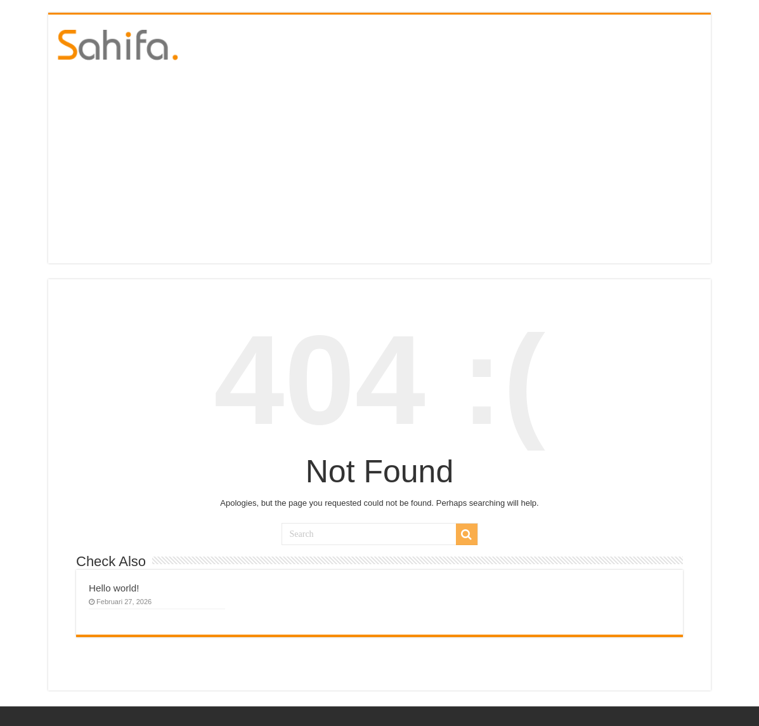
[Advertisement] (379, 168)
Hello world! (114, 588)
